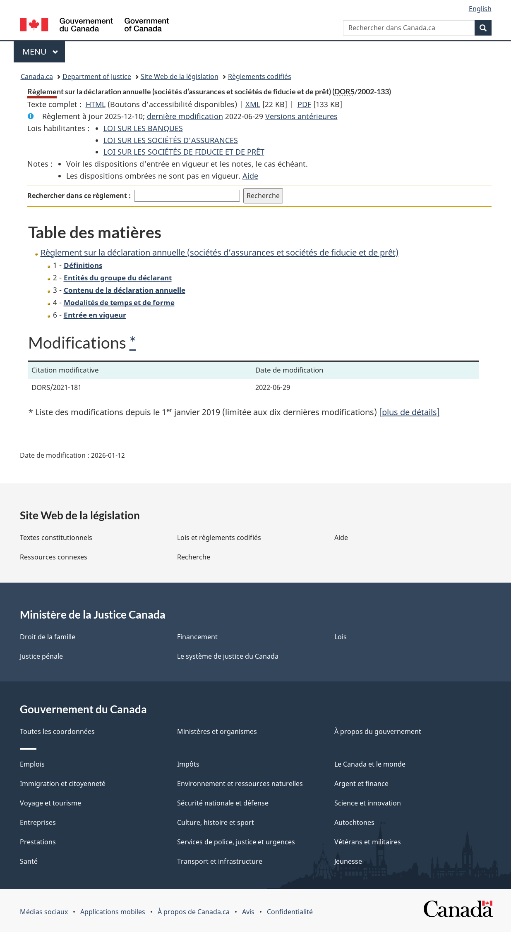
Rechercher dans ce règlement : (79, 195)
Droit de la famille (47, 636)
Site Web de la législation (179, 76)
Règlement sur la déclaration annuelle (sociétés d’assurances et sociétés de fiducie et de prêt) (219, 252)
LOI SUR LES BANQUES (143, 128)
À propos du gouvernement (377, 731)
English (480, 8)
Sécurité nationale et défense (223, 803)
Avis (248, 911)
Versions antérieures (301, 116)
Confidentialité (290, 911)
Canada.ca (37, 76)
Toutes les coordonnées (57, 731)
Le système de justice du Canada (227, 656)
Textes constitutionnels (56, 537)
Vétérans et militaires (367, 841)
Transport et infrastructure (219, 861)
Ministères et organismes (217, 731)
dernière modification (185, 116)
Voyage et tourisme (50, 803)
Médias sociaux (44, 911)
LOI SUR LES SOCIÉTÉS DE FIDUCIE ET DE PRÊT (183, 152)
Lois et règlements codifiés (219, 537)
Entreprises (38, 822)
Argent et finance (361, 783)
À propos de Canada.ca (194, 911)
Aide (250, 176)
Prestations (38, 841)
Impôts (188, 764)
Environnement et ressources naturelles (240, 783)
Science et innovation (367, 803)
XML (252, 104)
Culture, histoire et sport (215, 822)
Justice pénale (41, 656)
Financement (197, 636)
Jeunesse (348, 861)
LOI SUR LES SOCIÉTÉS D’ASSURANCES (170, 140)
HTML (96, 104)
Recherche (193, 557)
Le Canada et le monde (369, 764)
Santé (29, 861)
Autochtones (354, 822)
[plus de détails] (409, 412)
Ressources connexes (53, 557)
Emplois (32, 764)
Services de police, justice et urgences (236, 841)
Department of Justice (96, 76)
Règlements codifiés (259, 76)
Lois (340, 636)
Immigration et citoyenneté (63, 783)
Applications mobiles (112, 911)
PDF (304, 104)
